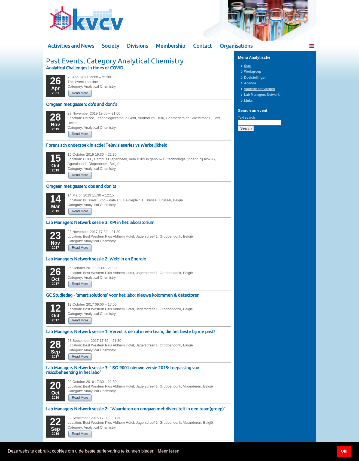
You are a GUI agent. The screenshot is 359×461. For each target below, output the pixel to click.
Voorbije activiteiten (259, 89)
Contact (202, 46)
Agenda (250, 83)
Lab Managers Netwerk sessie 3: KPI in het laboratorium (100, 222)
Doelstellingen (255, 77)
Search (246, 128)
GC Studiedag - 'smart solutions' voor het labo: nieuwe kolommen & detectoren (122, 295)
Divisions (137, 46)
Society (110, 46)
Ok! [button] (344, 451)
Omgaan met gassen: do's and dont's (81, 104)
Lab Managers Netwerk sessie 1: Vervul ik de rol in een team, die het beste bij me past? (130, 331)
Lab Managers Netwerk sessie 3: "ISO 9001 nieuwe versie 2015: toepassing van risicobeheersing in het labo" (122, 370)
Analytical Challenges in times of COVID (84, 67)
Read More (80, 93)
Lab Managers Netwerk (262, 95)
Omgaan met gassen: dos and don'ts (81, 186)
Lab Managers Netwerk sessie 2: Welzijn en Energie (96, 258)
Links (248, 101)
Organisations (236, 46)
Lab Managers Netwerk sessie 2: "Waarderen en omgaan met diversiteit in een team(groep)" (136, 408)
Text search (246, 117)
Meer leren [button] (168, 451)
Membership (170, 46)
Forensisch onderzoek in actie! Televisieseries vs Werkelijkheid (106, 145)
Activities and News (71, 46)
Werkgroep (252, 71)
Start (247, 66)
